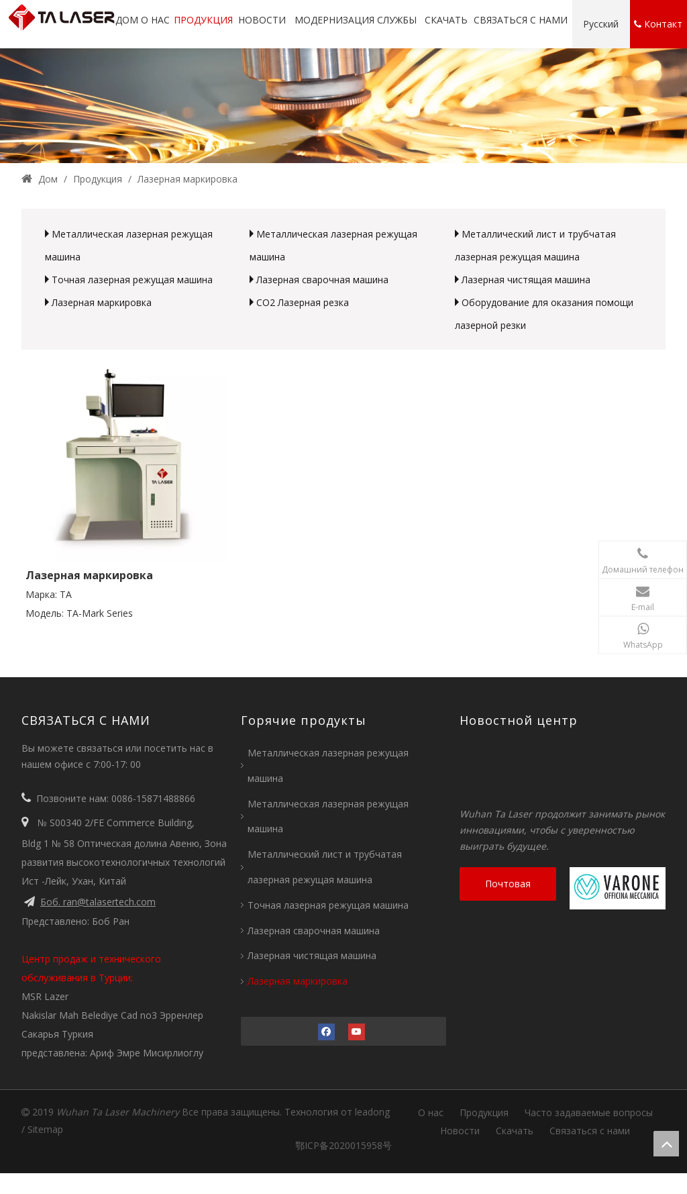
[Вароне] (620, 888)
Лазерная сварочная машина (322, 279)
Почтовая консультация (507, 889)
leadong (372, 1111)
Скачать (514, 1130)
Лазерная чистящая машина (526, 279)
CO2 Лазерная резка (302, 302)
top (666, 1143)
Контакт (658, 24)
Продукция (484, 1112)
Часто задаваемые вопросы (589, 1112)
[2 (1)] (343, 105)
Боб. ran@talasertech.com (98, 901)
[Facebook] (326, 1031)
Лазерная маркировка (102, 302)
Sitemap (45, 1129)
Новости (460, 1130)
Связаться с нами (589, 1130)
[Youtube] (356, 1031)
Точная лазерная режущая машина (132, 279)
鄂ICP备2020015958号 (343, 1145)
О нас (430, 1112)
